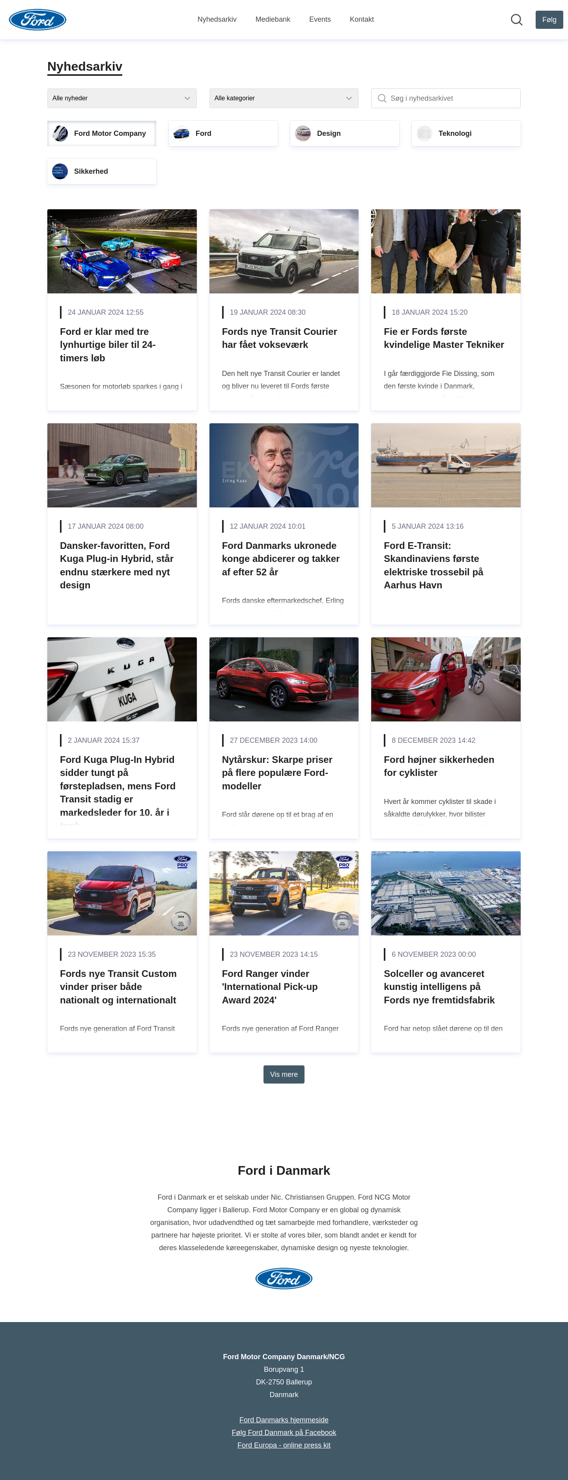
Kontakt (362, 19)
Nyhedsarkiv (217, 19)
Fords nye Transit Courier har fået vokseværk (279, 338)
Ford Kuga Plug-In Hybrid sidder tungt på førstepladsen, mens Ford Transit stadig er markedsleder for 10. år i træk (118, 792)
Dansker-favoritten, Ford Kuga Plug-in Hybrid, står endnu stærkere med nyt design (117, 565)
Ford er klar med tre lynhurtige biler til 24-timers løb (108, 344)
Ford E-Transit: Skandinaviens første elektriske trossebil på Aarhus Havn (433, 565)
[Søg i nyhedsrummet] (516, 19)
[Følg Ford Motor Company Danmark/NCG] (549, 20)
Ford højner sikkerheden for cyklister (439, 766)
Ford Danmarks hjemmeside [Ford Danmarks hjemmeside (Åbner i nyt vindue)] (284, 1420)
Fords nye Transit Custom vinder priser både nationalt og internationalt (118, 986)
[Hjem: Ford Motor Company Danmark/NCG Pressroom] (38, 20)
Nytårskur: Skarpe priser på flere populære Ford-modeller (277, 772)
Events (320, 19)
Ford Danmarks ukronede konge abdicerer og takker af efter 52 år (281, 558)
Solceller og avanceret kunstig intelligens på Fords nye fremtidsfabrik (439, 986)
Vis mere (284, 1074)
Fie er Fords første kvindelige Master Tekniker (444, 338)
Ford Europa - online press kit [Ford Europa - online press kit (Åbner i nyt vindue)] (284, 1445)
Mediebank (273, 19)
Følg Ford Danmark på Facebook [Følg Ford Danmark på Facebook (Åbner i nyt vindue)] (284, 1433)
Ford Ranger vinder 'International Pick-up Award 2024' (270, 986)
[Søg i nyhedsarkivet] (446, 98)
